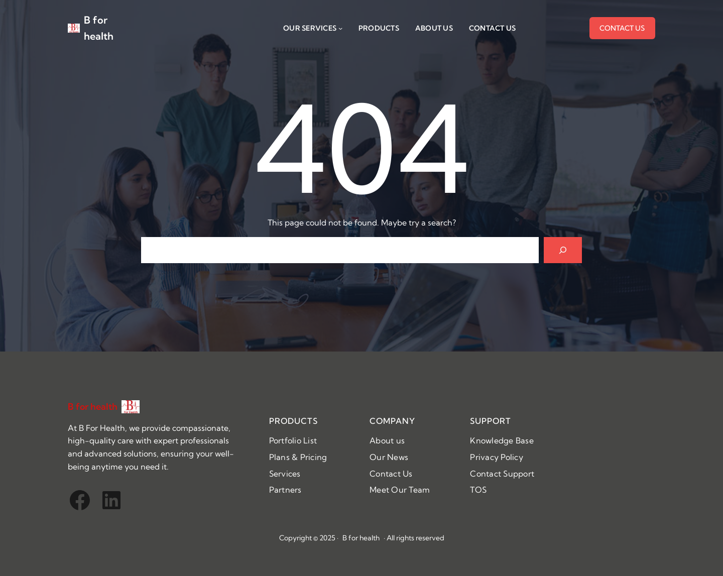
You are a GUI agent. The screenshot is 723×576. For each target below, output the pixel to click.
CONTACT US (622, 28)
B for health (92, 406)
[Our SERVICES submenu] (340, 28)
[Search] (563, 250)
